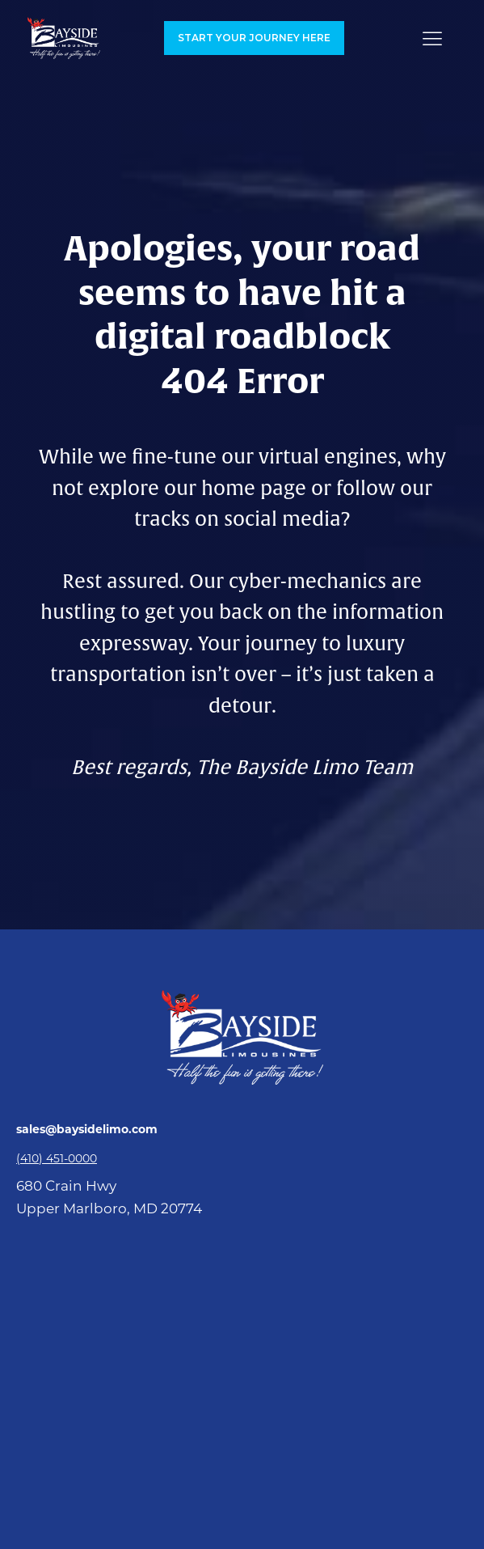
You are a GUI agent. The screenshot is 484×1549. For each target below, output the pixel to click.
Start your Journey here (254, 38)
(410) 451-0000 (56, 1158)
